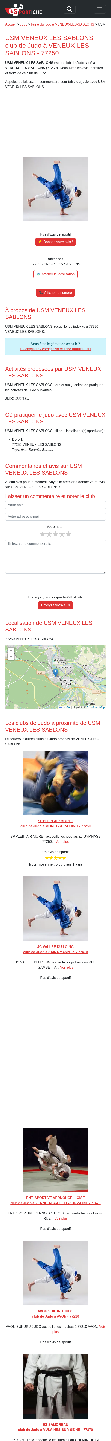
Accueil (10, 24)
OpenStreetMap (96, 694)
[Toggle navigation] (100, 9)
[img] (55, 664)
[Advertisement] (55, 123)
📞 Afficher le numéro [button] (55, 292)
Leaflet (64, 694)
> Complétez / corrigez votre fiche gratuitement (55, 349)
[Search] (70, 9)
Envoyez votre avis (55, 592)
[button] (55, 659)
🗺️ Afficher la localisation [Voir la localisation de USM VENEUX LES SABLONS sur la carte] (55, 274)
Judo (23, 24)
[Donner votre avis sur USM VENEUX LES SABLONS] (55, 242)
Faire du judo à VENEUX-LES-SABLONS (62, 24)
